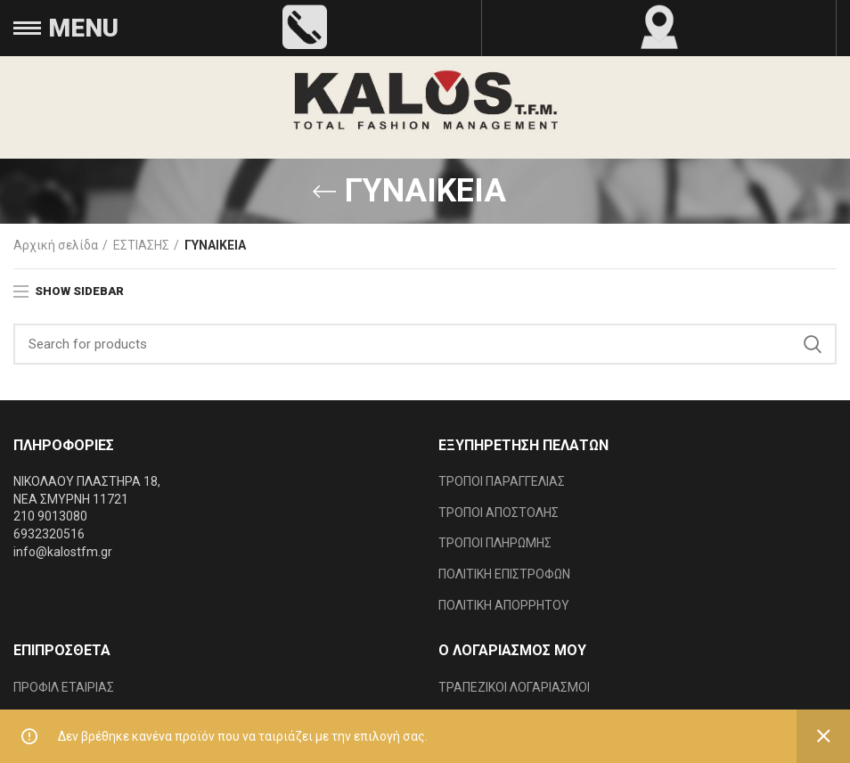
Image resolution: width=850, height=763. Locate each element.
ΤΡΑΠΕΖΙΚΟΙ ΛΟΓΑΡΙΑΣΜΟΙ (514, 687)
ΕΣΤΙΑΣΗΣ (141, 245)
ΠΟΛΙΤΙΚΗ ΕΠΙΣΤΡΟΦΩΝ (504, 574)
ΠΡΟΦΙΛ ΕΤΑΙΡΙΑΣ (63, 687)
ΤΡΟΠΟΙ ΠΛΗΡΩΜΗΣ (495, 543)
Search (812, 344)
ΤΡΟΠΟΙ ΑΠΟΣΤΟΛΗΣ (498, 512)
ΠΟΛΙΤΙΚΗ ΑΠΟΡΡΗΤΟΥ (503, 605)
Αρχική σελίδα (55, 245)
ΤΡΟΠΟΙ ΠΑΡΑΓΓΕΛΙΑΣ (501, 481)
